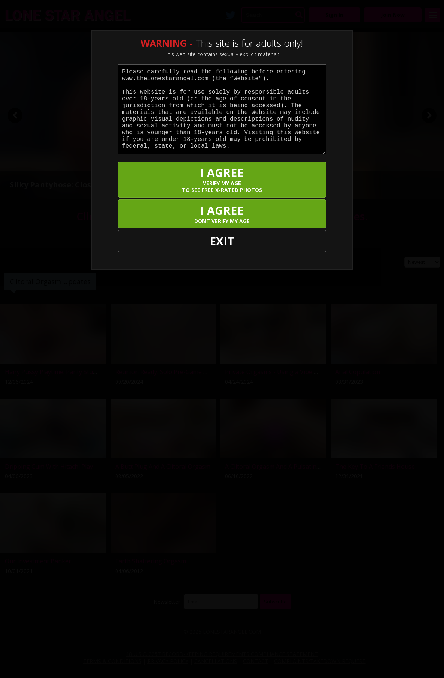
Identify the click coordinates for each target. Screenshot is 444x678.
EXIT (222, 241)
